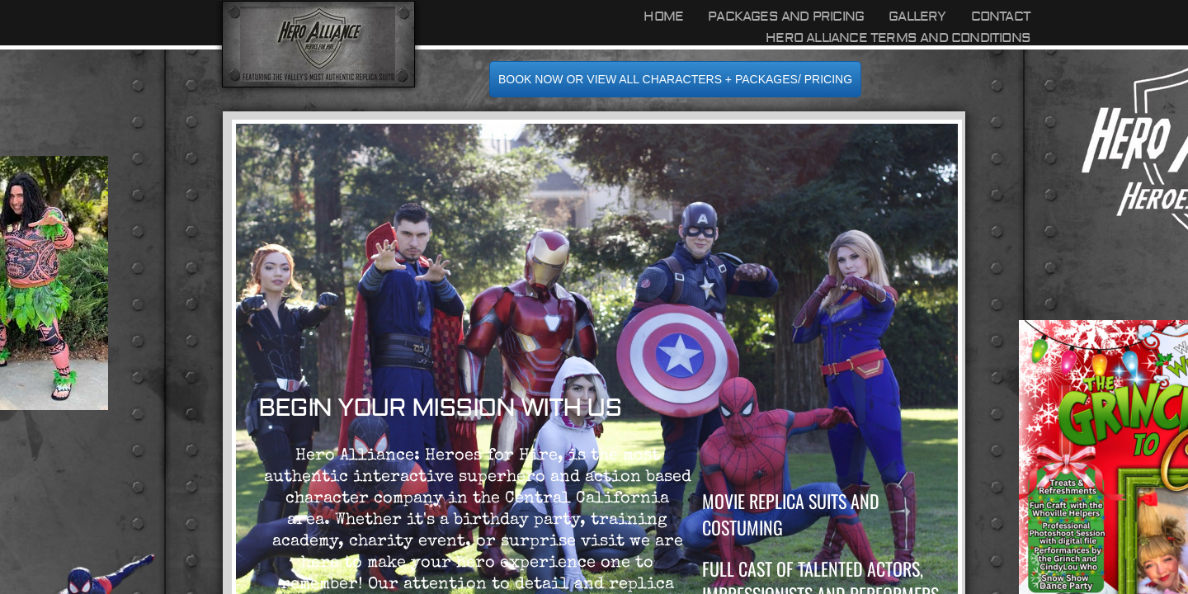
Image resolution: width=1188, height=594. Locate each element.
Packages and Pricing (786, 16)
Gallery (917, 16)
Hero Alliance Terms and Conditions (898, 38)
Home (663, 16)
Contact (1000, 16)
